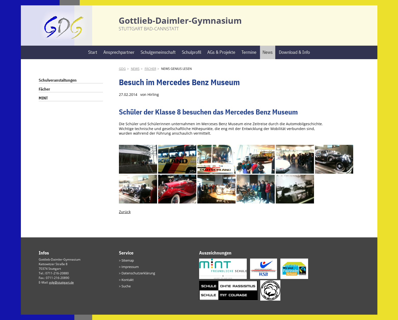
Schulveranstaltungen (58, 85)
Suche (125, 290)
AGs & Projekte (221, 58)
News (268, 58)
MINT (43, 103)
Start (92, 58)
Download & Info (294, 58)
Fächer (150, 74)
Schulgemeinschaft (158, 58)
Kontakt (126, 284)
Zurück (125, 217)
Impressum (129, 272)
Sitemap (127, 265)
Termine (248, 58)
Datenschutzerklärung (137, 278)
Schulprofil (191, 58)
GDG (122, 74)
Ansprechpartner (118, 58)
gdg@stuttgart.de (61, 288)
